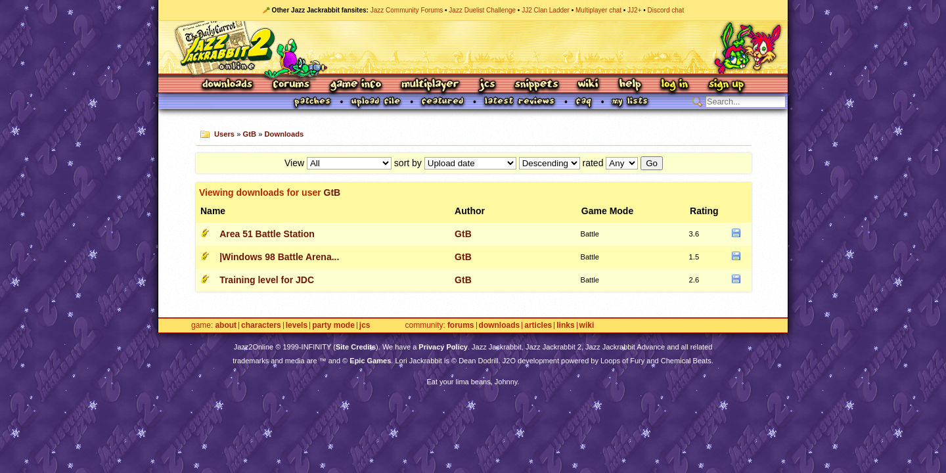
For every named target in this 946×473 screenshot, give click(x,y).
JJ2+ (634, 10)
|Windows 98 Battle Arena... (279, 257)
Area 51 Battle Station (267, 234)
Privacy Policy (443, 347)
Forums (291, 85)
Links (565, 325)
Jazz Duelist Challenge (482, 10)
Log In (675, 85)
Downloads (228, 85)
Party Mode (333, 325)
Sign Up (726, 85)
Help (630, 85)
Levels (296, 325)
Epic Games (370, 361)
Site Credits (356, 347)
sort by (408, 163)
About (225, 325)
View (294, 163)
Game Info (355, 85)
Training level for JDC (266, 280)
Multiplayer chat (598, 10)
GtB (250, 134)
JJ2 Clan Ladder (546, 10)
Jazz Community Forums (407, 10)
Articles (538, 325)
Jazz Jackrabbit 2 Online (473, 47)
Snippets (537, 85)
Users (224, 134)
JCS (487, 85)
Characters (261, 325)
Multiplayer (430, 85)
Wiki (588, 85)
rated (593, 163)
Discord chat (666, 10)
